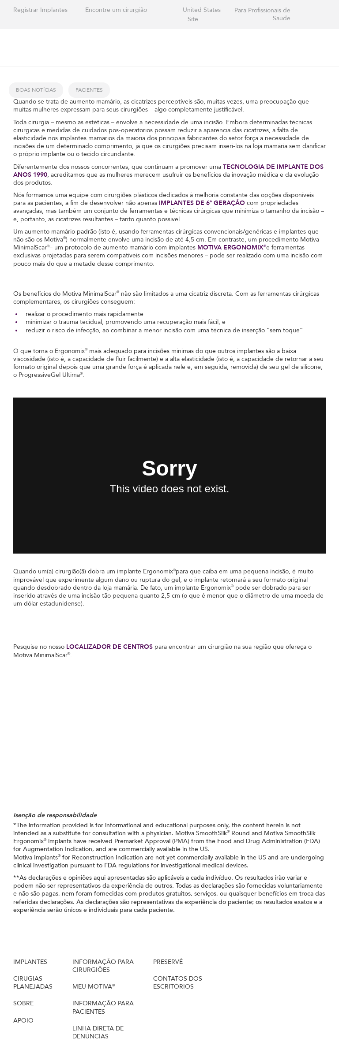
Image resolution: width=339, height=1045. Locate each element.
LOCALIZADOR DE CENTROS (110, 647)
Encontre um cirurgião (116, 10)
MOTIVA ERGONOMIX (231, 247)
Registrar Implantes (40, 10)
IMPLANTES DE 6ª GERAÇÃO (203, 203)
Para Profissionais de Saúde (262, 14)
